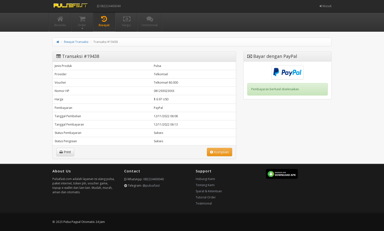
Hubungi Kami (205, 179)
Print (65, 152)
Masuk (326, 6)
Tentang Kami (205, 185)
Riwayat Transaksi (76, 42)
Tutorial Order (206, 197)
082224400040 (109, 6)
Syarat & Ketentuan (209, 191)
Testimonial (204, 203)
